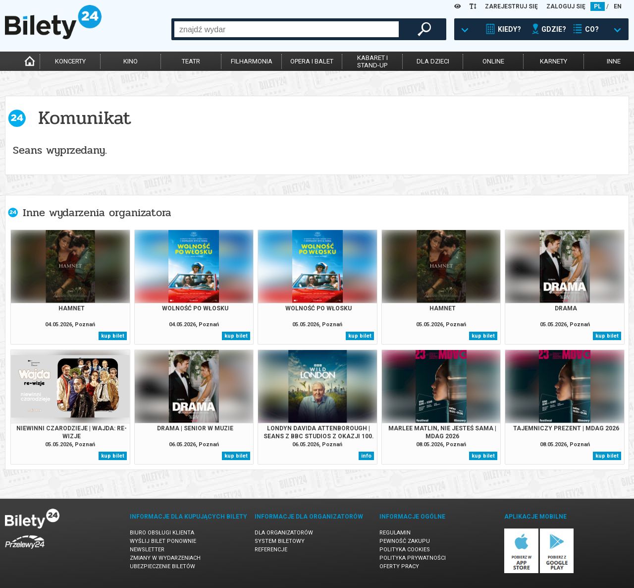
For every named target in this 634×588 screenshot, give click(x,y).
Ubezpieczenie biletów (162, 566)
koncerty (70, 61)
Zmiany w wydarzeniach (165, 558)
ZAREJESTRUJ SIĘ (511, 6)
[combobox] (286, 29)
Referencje (271, 549)
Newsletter (147, 549)
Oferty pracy (399, 566)
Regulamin (395, 532)
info (366, 456)
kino (130, 61)
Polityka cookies (404, 549)
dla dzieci (433, 61)
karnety (553, 61)
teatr (191, 61)
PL (597, 6)
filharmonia (251, 61)
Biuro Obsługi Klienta (162, 532)
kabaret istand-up (372, 61)
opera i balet (311, 61)
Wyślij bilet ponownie (163, 541)
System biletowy (280, 541)
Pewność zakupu (404, 541)
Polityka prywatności (412, 558)
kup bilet (112, 336)
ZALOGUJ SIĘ (565, 6)
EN (618, 6)
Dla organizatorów (284, 532)
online (493, 61)
